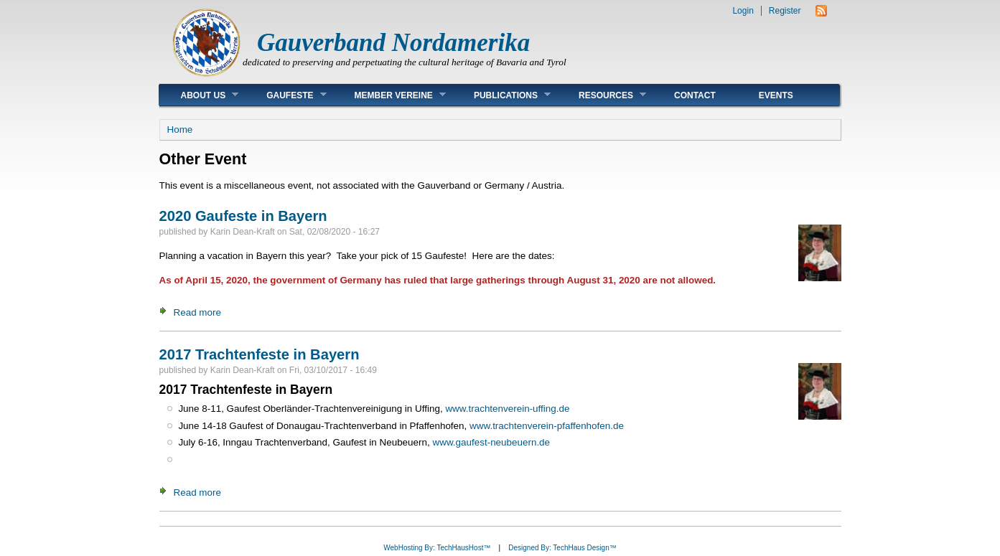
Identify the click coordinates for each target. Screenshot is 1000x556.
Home (180, 129)
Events (776, 95)
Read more (197, 312)
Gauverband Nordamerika (393, 43)
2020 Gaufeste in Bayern (243, 216)
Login (742, 11)
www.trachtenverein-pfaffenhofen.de (546, 425)
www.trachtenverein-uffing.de (507, 408)
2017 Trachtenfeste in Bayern (259, 354)
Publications (501, 95)
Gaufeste (285, 95)
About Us (199, 95)
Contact (695, 95)
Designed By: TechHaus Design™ (562, 548)
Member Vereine (389, 95)
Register (785, 11)
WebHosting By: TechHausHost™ (436, 548)
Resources (601, 95)
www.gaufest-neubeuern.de (491, 442)
